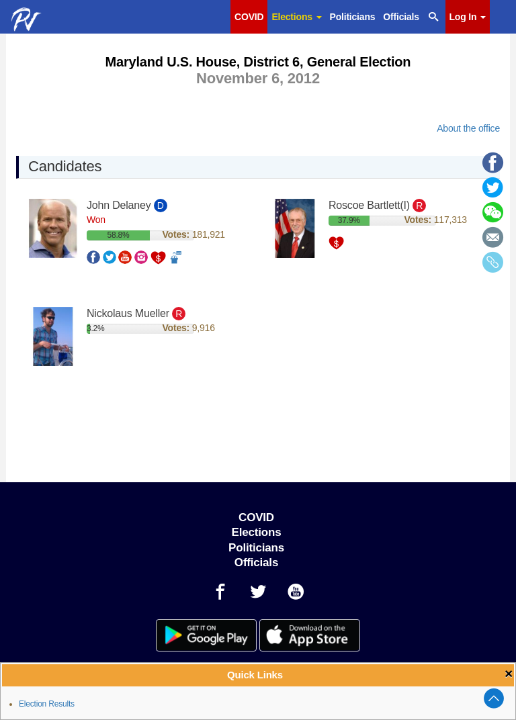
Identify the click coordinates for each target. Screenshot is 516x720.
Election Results (47, 704)
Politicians (353, 16)
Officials (401, 16)
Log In (467, 16)
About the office (468, 128)
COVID (248, 16)
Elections (296, 16)
